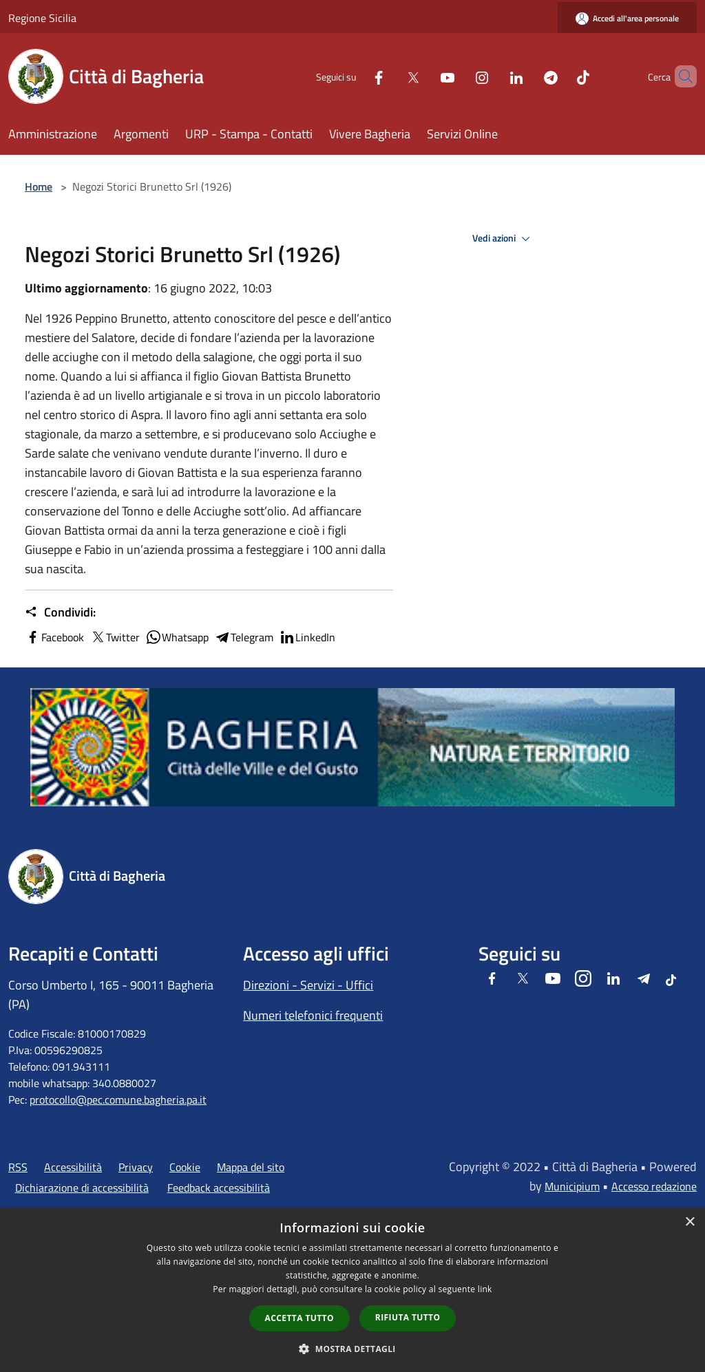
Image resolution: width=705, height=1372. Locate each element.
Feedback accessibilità (218, 1187)
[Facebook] (355, 76)
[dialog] (352, 1290)
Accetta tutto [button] (299, 1318)
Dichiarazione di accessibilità (82, 1187)
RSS (18, 1167)
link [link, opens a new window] (485, 1289)
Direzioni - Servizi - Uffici (308, 985)
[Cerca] (680, 76)
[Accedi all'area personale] (627, 18)
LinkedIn (307, 637)
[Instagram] (458, 76)
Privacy (135, 1167)
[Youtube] (424, 76)
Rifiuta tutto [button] (408, 1317)
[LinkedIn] (493, 76)
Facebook (54, 637)
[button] (352, 1348)
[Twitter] (389, 76)
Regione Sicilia (42, 18)
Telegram (243, 637)
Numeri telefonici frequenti (313, 1015)
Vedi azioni (503, 239)
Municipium (572, 1186)
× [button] (689, 1222)
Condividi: (60, 612)
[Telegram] (527, 76)
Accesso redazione (654, 1186)
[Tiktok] (559, 76)
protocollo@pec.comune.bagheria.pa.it (118, 1099)
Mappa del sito (250, 1167)
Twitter (115, 637)
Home (38, 186)
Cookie (184, 1167)
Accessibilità (73, 1167)
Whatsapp (177, 637)
